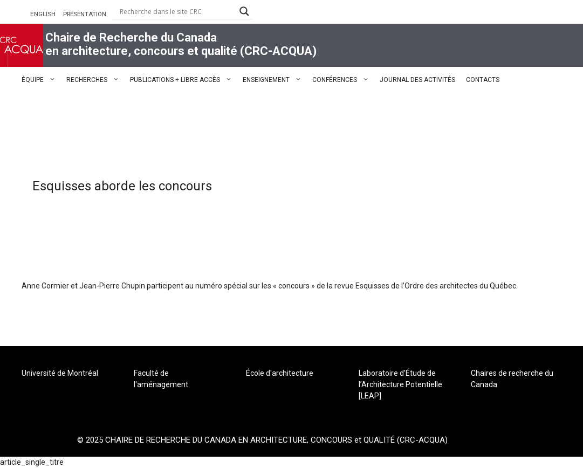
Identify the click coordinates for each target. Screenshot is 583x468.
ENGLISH (43, 14)
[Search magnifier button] (244, 11)
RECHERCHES (95, 79)
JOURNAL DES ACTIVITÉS (417, 80)
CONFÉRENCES (343, 79)
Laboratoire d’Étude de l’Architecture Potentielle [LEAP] (400, 384)
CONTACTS (482, 80)
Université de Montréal (60, 373)
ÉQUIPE (41, 79)
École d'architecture (279, 373)
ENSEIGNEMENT (275, 79)
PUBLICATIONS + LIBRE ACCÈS (183, 79)
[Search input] (177, 11)
